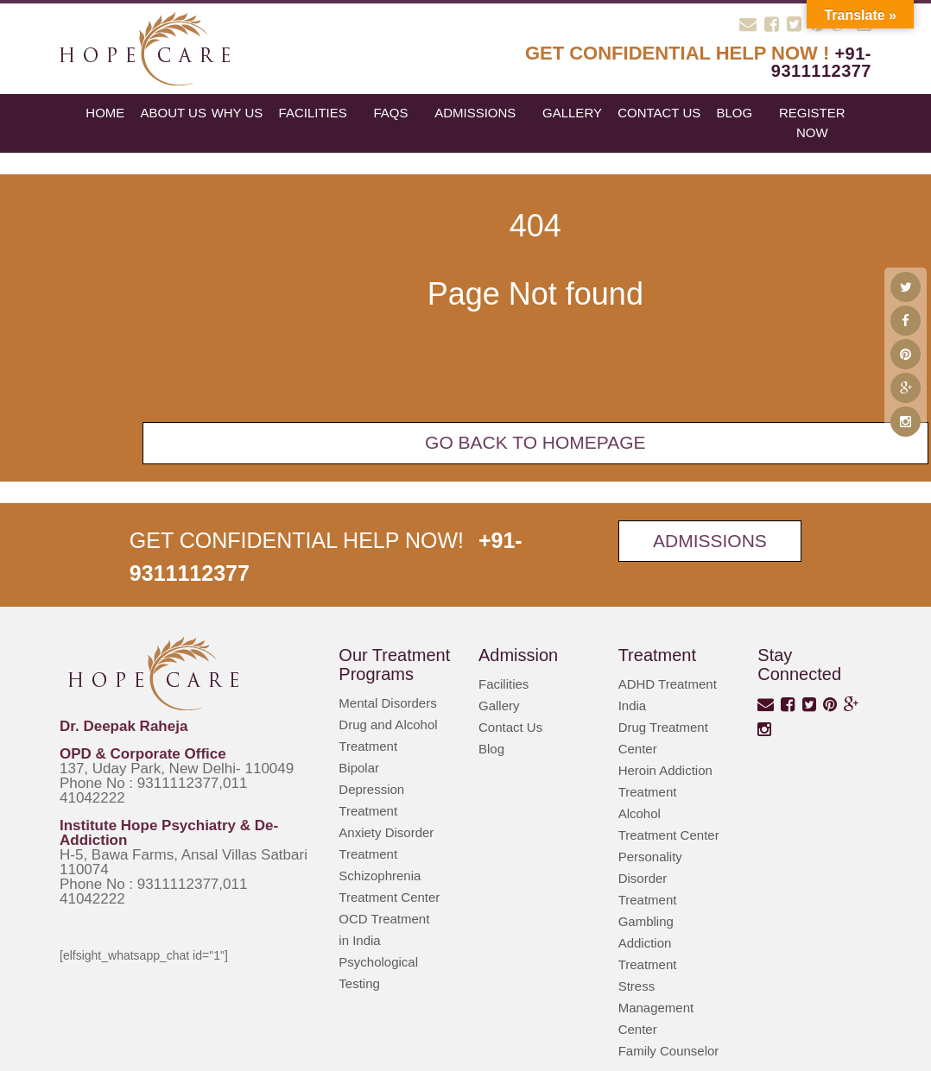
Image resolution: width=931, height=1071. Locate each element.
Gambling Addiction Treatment (647, 943)
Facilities (313, 112)
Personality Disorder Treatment (650, 878)
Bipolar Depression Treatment (371, 789)
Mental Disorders (387, 703)
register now (812, 122)
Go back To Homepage (535, 442)
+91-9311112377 (821, 62)
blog (734, 112)
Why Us (237, 112)
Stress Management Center (656, 1007)
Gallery (572, 112)
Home (105, 112)
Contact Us (659, 112)
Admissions (475, 112)
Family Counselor (668, 1050)
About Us (173, 112)
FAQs (390, 112)
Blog (491, 748)
